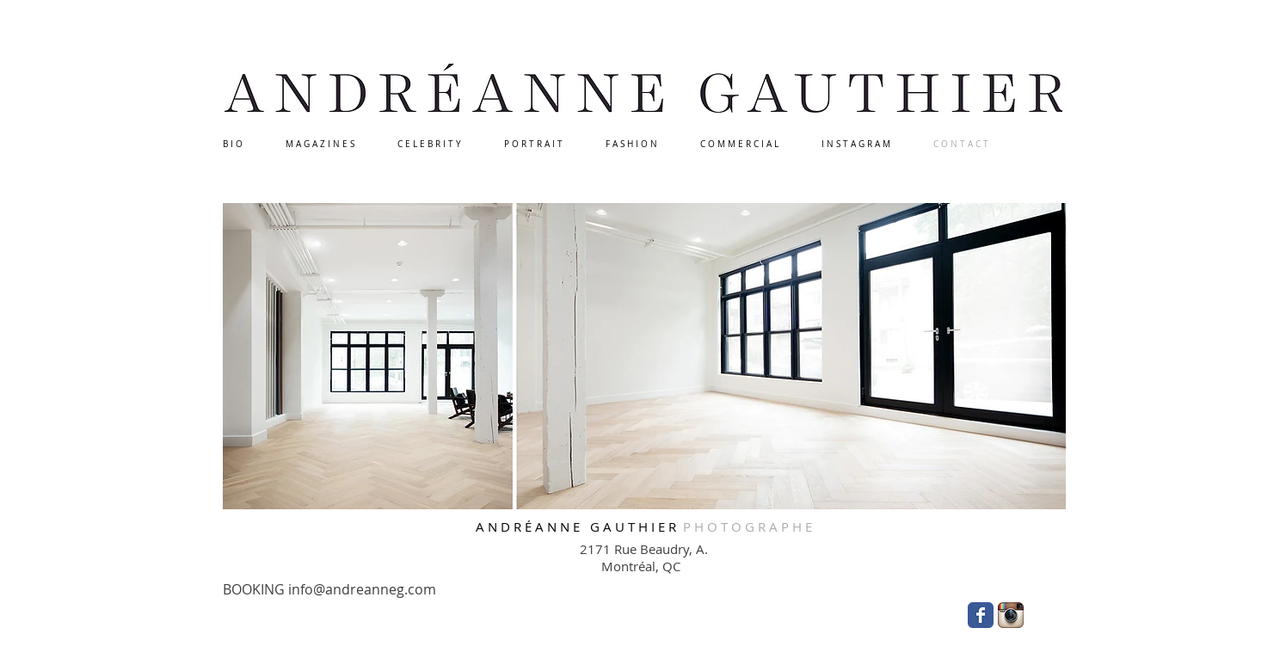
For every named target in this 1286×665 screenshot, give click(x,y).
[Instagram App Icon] (1011, 615)
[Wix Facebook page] (981, 615)
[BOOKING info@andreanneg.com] (335, 589)
